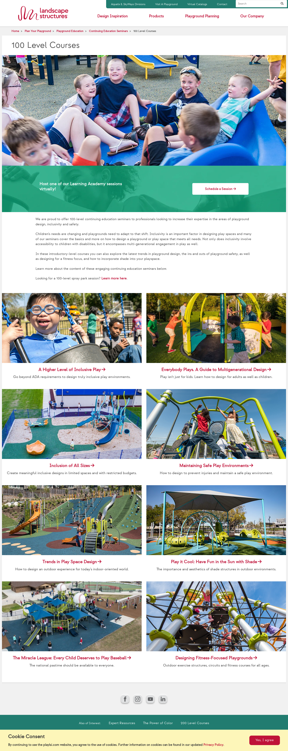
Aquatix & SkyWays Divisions (128, 4)
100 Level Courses (144, 31)
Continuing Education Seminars (108, 31)
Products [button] (156, 16)
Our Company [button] (252, 16)
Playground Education (69, 31)
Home (15, 31)
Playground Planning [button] (202, 16)
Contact (222, 4)
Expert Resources (122, 723)
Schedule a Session (218, 189)
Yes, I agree (264, 740)
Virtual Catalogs (197, 4)
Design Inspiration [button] (112, 16)
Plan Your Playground (38, 31)
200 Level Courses (195, 723)
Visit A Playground (166, 4)
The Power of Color (158, 723)
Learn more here (114, 278)
